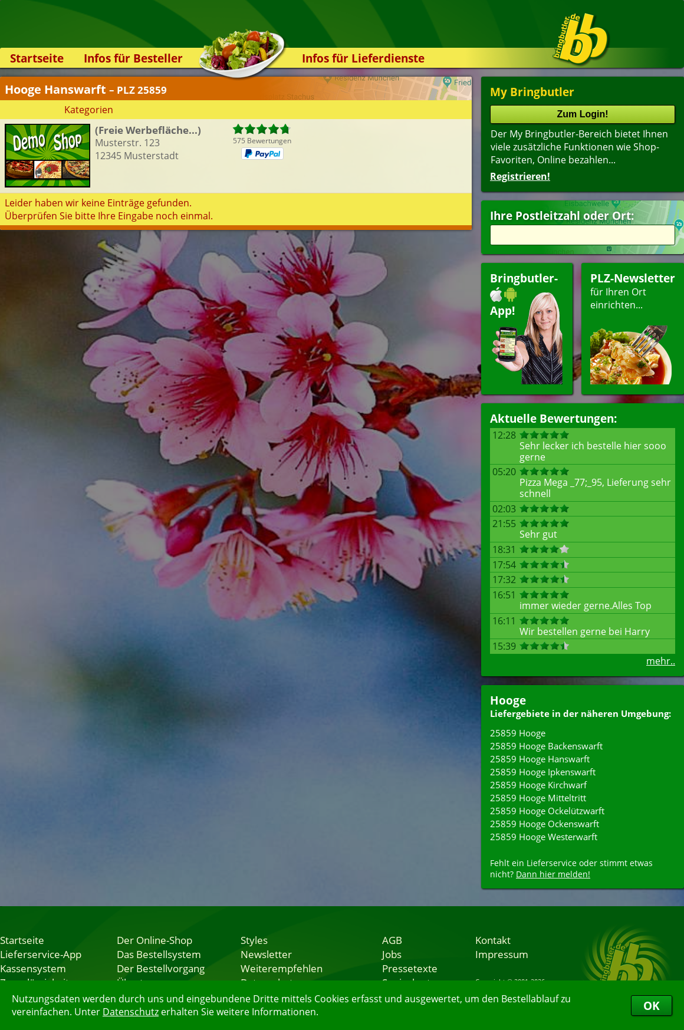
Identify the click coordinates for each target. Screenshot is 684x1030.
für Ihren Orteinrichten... (632, 327)
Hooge (508, 700)
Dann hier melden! (553, 874)
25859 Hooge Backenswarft (546, 746)
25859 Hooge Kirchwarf (538, 785)
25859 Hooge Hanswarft (540, 759)
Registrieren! (520, 176)
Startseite (37, 58)
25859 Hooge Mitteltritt (538, 798)
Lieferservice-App (40, 954)
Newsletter (266, 954)
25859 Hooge (517, 733)
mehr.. (660, 660)
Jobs (392, 954)
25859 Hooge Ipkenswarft (543, 772)
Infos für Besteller (133, 58)
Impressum (501, 954)
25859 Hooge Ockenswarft (544, 824)
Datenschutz (131, 1011)
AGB (392, 940)
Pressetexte (410, 968)
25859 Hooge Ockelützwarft (547, 811)
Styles (254, 940)
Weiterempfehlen (282, 968)
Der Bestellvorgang (161, 968)
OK (651, 1005)
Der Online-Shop (154, 940)
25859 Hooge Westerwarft (543, 837)
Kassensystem (33, 968)
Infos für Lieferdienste (363, 58)
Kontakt (493, 940)
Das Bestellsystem (159, 954)
